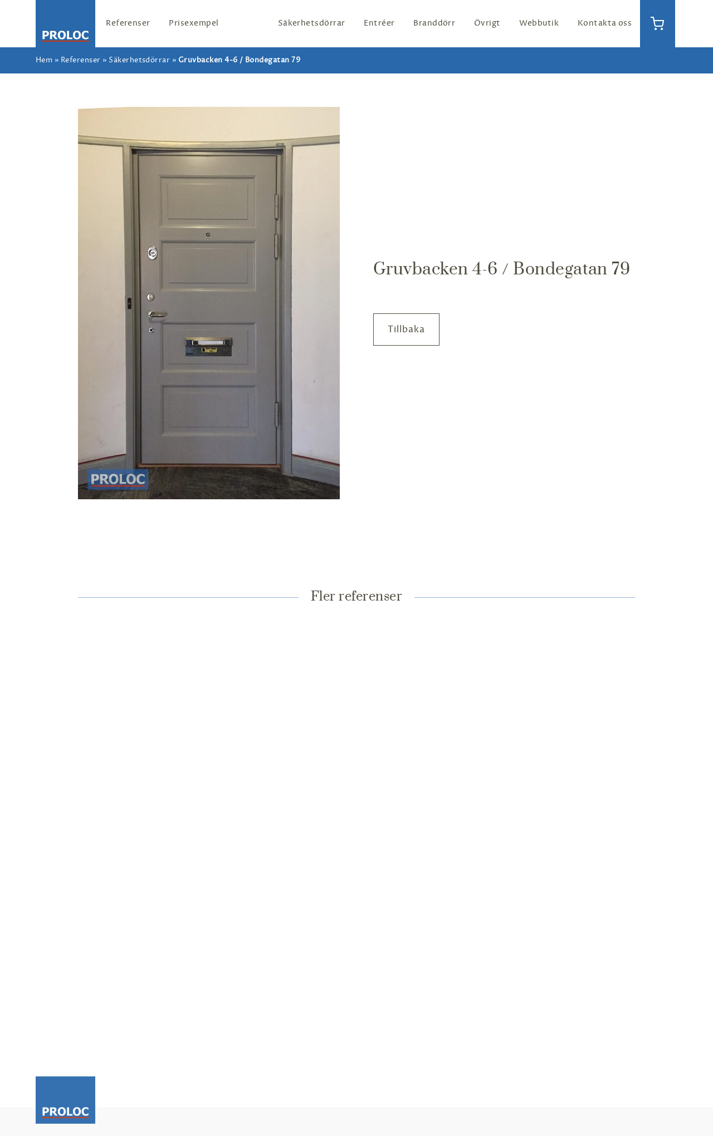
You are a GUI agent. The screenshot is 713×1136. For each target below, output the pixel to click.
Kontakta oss (605, 23)
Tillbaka (406, 329)
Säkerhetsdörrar (311, 23)
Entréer (379, 23)
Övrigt (487, 23)
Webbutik (539, 23)
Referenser (128, 23)
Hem (44, 60)
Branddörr (434, 23)
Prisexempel (193, 23)
